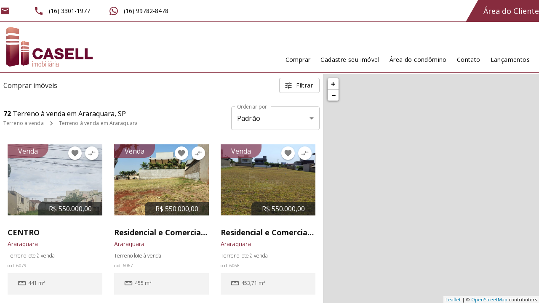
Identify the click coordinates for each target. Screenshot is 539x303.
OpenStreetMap (489, 299)
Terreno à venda (23, 123)
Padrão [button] (248, 118)
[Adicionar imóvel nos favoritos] (75, 153)
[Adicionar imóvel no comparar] (92, 153)
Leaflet (453, 299)
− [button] (333, 95)
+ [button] (333, 84)
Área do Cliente (511, 11)
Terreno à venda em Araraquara (98, 123)
